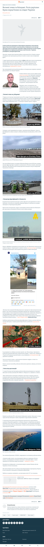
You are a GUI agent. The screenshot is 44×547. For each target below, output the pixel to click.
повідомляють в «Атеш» (15, 66)
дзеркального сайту (7, 489)
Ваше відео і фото (6, 530)
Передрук (5, 541)
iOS (6, 498)
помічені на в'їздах (31, 248)
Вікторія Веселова (6, 12)
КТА (22, 545)
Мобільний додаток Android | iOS (29, 530)
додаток (31, 496)
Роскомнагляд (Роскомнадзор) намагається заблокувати (16, 486)
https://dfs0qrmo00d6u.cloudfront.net (20, 489)
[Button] (34, 17)
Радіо (4, 532)
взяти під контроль (23, 75)
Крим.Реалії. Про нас (7, 539)
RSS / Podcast (25, 532)
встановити (5, 492)
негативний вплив (34, 355)
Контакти (24, 539)
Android (10, 498)
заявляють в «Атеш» (29, 461)
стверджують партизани (30, 380)
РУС (30, 545)
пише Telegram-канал (22, 317)
